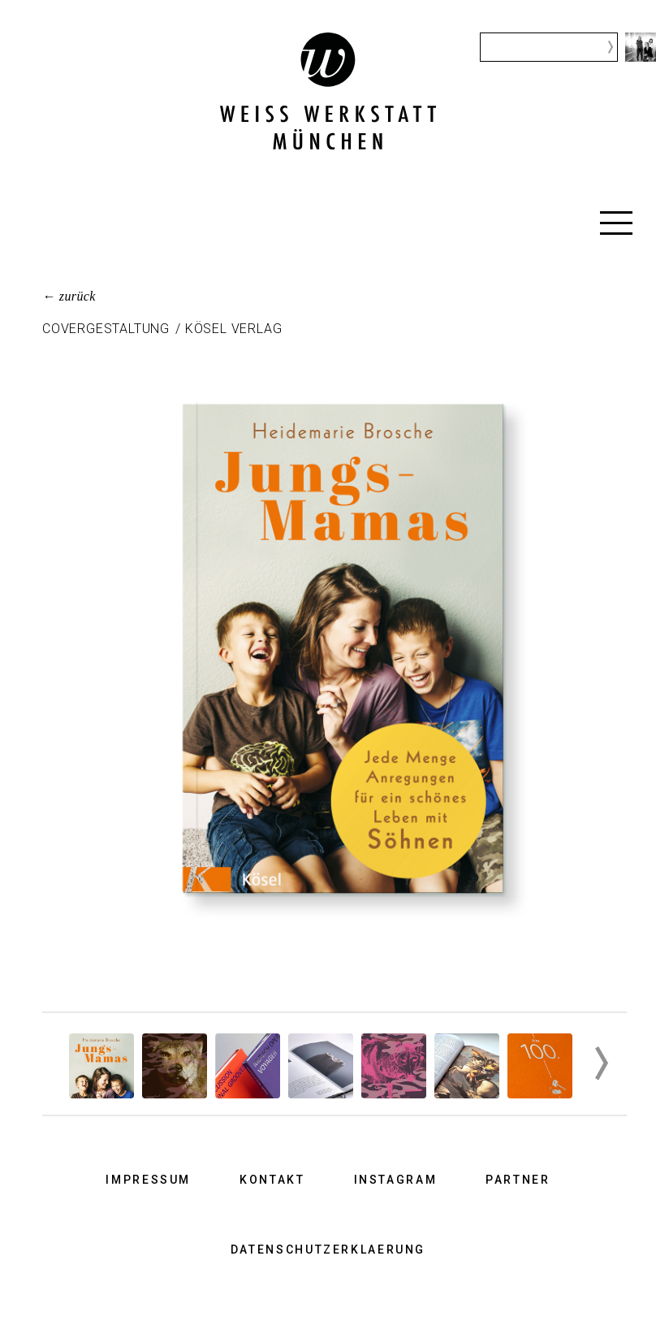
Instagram (396, 1179)
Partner (518, 1179)
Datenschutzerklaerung (328, 1249)
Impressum (148, 1179)
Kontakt (272, 1179)
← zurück (69, 296)
